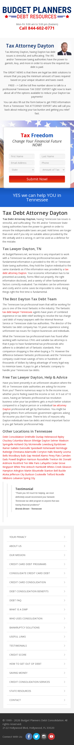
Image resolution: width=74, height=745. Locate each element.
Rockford (18, 463)
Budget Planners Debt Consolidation (42, 720)
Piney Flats (55, 455)
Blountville (38, 470)
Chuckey (7, 440)
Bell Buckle (60, 470)
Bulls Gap (26, 455)
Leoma (67, 451)
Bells (5, 455)
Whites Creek (54, 466)
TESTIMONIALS (18, 645)
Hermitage (61, 448)
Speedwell (36, 448)
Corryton (42, 451)
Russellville (43, 459)
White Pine (20, 466)
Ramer (6, 448)
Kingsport (8, 466)
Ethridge (36, 440)
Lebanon (18, 478)
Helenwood (50, 436)
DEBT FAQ (15, 600)
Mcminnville (34, 444)
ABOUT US (15, 546)
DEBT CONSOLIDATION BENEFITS (29, 591)
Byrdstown (60, 444)
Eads (5, 459)
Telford (51, 474)
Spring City (29, 478)
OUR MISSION (17, 555)
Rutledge (7, 451)
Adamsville (30, 451)
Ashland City (21, 444)
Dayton (46, 440)
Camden (66, 455)
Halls (50, 451)
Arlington (19, 470)
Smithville (30, 436)
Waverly (57, 451)
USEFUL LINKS (17, 636)
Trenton (53, 459)
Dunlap (40, 436)
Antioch (30, 466)
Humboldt (40, 466)
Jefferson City (17, 474)
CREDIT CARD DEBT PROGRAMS (27, 564)
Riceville (60, 474)
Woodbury (14, 455)
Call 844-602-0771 (37, 28)
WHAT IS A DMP (18, 609)
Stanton (48, 470)
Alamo (44, 455)
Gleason (66, 466)
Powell (12, 459)
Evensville (24, 448)
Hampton (8, 470)
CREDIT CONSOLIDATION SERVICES (29, 681)
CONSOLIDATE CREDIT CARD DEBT (29, 573)
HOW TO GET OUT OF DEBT (25, 663)
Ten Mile (28, 463)
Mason (27, 440)
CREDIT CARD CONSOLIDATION (27, 582)
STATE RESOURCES (20, 691)
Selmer (54, 440)
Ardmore (7, 463)
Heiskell (36, 455)
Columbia (17, 440)
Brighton (21, 459)
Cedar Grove (58, 463)
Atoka (6, 474)
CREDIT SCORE (17, 654)
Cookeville (40, 474)
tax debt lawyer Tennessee (17, 312)
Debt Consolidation (13, 436)
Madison (64, 440)
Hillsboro (7, 478)
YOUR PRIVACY (17, 537)
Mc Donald (65, 459)
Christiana (18, 451)
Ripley (61, 436)
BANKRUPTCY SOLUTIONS (24, 627)
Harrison (31, 459)
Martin (27, 470)
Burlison (29, 474)
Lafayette (45, 463)
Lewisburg (47, 444)
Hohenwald (49, 448)
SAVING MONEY (18, 672)
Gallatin (15, 448)
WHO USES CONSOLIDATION (25, 618)
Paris (36, 463)
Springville (8, 444)
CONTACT (15, 700)
